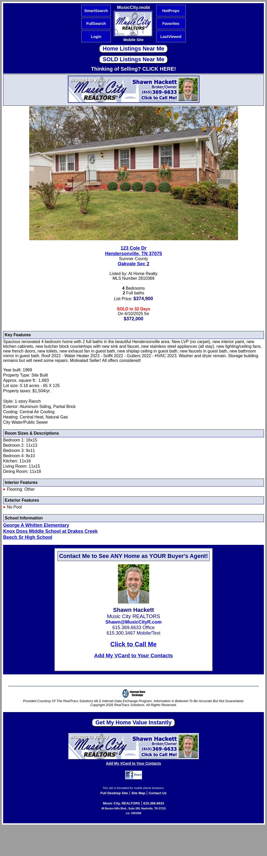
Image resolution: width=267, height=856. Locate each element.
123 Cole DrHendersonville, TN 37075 (133, 250)
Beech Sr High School (27, 537)
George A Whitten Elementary (36, 525)
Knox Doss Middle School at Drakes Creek (50, 531)
